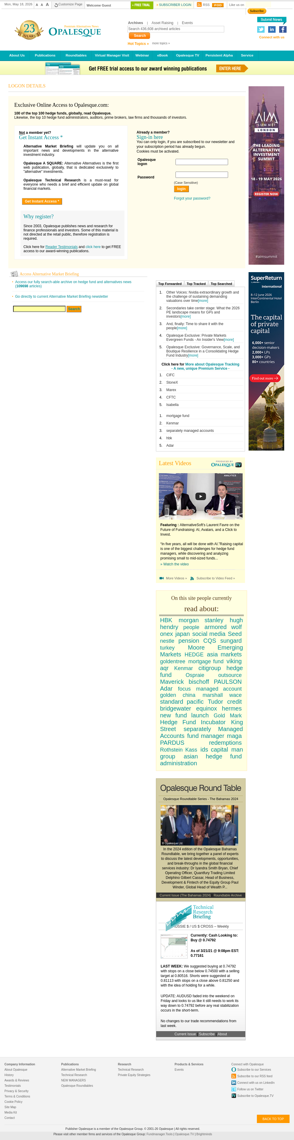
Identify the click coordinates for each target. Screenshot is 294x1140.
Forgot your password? (192, 198)
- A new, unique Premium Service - (200, 368)
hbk (169, 438)
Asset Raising (162, 23)
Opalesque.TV (185, 1134)
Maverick (172, 681)
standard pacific (182, 701)
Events (187, 23)
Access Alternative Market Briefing (49, 274)
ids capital (214, 749)
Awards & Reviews (16, 1080)
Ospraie (195, 675)
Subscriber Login (175, 5)
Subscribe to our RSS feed (254, 1076)
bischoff (199, 681)
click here (93, 247)
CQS (209, 640)
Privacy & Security (16, 1091)
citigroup (209, 668)
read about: (201, 608)
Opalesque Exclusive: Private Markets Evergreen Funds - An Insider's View (196, 337)
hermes (232, 708)
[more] (203, 301)
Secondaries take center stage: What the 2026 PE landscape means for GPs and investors (203, 312)
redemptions (225, 742)
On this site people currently (201, 598)
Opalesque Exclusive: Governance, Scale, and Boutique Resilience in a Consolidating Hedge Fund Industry (203, 351)
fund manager (205, 736)
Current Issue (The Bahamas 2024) (185, 895)
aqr (164, 668)
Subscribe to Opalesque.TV (255, 1095)
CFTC (171, 397)
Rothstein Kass (178, 750)
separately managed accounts (190, 431)
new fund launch (184, 715)
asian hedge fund (213, 756)
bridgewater (175, 708)
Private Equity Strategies (134, 1075)
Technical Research (74, 1075)
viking (234, 661)
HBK (166, 620)
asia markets (224, 654)
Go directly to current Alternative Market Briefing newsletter (61, 296)
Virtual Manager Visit (112, 55)
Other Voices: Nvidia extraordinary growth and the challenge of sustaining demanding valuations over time (202, 296)
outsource (230, 675)
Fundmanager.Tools (160, 1134)
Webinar (142, 55)
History (9, 1075)
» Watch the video (174, 564)
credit (234, 701)
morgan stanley (200, 620)
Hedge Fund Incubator (193, 722)
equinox (206, 708)
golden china (177, 695)
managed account (219, 689)
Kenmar (172, 423)
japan (182, 634)
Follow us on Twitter (250, 1089)
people (191, 627)
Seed (235, 634)
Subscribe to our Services (254, 1069)
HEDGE (193, 655)
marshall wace (222, 695)
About (222, 1034)
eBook (162, 55)
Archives (135, 23)
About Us (17, 55)
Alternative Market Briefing (78, 1069)
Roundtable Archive (228, 895)
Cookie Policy (13, 1101)
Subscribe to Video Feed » (216, 578)
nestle (167, 641)
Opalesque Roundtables (77, 1085)
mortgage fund (177, 416)
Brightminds (204, 1134)
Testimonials (12, 1085)
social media (208, 634)
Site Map (10, 1107)
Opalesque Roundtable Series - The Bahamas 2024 (200, 799)
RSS (206, 5)
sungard (231, 640)
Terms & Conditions (17, 1096)
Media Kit (10, 1112)
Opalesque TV (187, 55)
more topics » (161, 43)
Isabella (172, 405)
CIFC (170, 375)
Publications (45, 55)
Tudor (215, 701)
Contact (9, 1117)
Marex (171, 390)
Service (247, 55)
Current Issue (185, 1034)
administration (178, 763)
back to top (273, 1119)
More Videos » (176, 578)
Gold (219, 716)
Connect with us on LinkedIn (255, 1082)
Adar (170, 445)
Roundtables (76, 55)
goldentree (172, 661)
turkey (167, 648)
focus (184, 689)
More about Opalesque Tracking (212, 364)
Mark (236, 716)
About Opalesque (15, 1069)
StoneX (172, 382)
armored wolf (223, 627)
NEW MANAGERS (73, 1080)
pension (188, 640)
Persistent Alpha (219, 55)
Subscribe (207, 1034)
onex (166, 634)
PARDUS (172, 742)
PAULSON (228, 681)
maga (234, 736)
